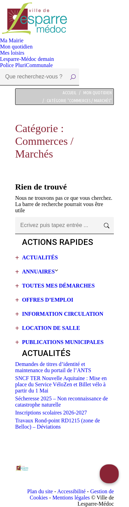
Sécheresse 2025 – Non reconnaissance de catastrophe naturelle (61, 402)
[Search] (39, 77)
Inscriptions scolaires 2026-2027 (51, 413)
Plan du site (40, 491)
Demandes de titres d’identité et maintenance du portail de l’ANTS (53, 367)
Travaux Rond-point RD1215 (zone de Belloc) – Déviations (57, 424)
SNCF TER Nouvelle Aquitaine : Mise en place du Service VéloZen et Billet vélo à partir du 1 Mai (61, 384)
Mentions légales (71, 497)
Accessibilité (71, 491)
